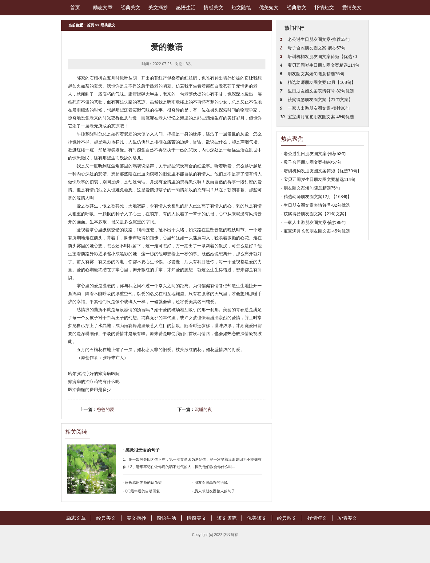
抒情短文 (324, 7)
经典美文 (130, 7)
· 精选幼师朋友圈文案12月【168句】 (316, 196)
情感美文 (213, 7)
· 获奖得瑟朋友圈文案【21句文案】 (314, 213)
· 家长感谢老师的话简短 (142, 482)
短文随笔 (241, 7)
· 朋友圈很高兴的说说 (210, 482)
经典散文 (296, 7)
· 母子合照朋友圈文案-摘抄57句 (311, 162)
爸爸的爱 (105, 409)
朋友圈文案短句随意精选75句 (316, 73)
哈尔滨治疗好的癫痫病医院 (94, 373)
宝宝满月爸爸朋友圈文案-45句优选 (321, 116)
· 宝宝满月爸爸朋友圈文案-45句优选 (315, 231)
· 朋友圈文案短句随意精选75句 (310, 188)
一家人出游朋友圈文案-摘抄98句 (319, 108)
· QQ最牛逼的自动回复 (141, 491)
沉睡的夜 (203, 409)
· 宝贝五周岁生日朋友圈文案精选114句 (318, 179)
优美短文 (269, 7)
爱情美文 (352, 7)
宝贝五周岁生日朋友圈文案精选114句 (323, 65)
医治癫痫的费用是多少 (89, 389)
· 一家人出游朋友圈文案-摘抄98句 (313, 222)
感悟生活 (186, 7)
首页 (75, 7)
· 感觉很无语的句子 (141, 450)
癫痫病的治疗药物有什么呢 (94, 381)
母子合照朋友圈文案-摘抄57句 (316, 47)
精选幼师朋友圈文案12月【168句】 (322, 82)
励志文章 (103, 7)
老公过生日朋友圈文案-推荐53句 (319, 39)
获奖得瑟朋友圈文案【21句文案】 (320, 99)
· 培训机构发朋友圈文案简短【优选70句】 (321, 170)
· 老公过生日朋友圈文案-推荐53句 (313, 153)
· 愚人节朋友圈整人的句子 (213, 491)
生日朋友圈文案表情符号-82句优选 (321, 90)
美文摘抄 (158, 7)
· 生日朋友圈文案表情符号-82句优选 (315, 205)
